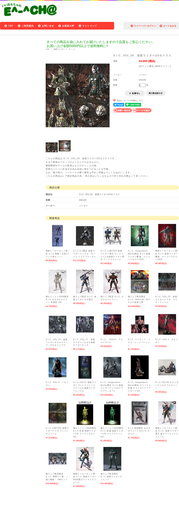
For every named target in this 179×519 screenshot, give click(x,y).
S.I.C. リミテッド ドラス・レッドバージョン (139, 342)
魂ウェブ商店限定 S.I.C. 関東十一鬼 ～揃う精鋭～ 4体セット (57, 477)
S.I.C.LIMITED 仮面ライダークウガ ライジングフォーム (57, 431)
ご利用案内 (28, 26)
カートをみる (169, 26)
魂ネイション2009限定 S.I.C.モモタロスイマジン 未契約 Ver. (57, 299)
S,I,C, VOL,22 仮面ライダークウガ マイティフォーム (166, 299)
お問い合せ (48, 26)
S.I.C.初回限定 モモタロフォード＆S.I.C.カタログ (139, 431)
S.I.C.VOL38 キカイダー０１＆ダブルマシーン (167, 385)
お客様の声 (68, 26)
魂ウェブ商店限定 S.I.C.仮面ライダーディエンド (111, 477)
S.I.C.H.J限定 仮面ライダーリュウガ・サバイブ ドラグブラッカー (84, 253)
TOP (10, 26)
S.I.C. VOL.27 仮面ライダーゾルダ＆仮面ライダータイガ (84, 342)
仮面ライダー (59, 49)
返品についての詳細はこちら (130, 100)
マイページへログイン (145, 26)
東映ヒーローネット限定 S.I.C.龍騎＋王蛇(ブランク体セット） (57, 253)
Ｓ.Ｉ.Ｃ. (72, 49)
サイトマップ (89, 26)
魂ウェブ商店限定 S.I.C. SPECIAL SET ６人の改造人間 (139, 299)
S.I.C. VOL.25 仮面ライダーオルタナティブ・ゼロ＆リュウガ (57, 342)
